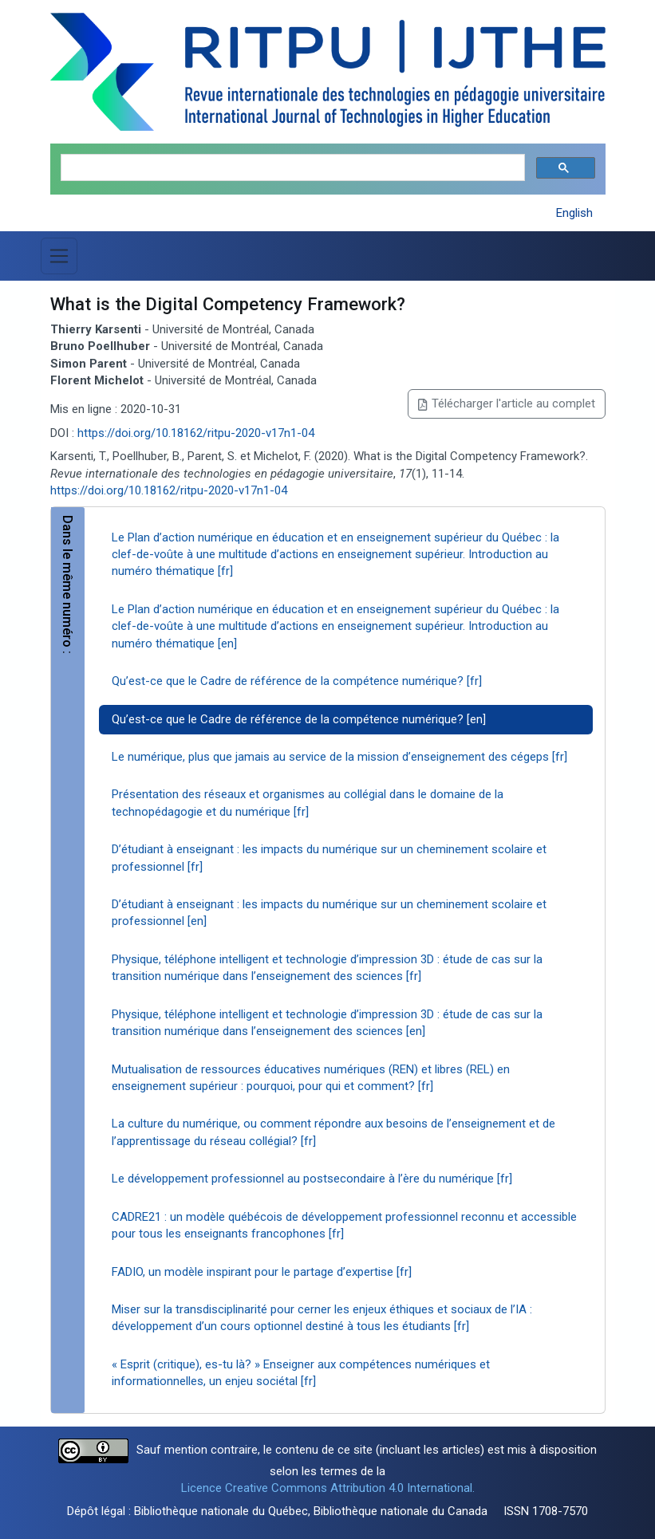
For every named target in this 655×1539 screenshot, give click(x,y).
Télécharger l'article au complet (506, 403)
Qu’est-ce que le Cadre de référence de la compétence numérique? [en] (299, 719)
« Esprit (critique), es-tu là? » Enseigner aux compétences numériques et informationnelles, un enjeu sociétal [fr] (301, 1372)
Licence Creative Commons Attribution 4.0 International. (328, 1488)
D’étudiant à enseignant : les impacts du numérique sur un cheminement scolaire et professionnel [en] (329, 912)
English (574, 213)
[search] (291, 168)
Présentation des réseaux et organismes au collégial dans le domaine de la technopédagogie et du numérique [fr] (307, 802)
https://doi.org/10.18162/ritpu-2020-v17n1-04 (195, 433)
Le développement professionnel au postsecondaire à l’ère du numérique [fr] (312, 1178)
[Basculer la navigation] (59, 256)
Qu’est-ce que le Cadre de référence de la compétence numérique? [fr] (297, 681)
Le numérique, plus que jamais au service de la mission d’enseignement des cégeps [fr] (339, 757)
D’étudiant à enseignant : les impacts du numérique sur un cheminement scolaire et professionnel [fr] (329, 857)
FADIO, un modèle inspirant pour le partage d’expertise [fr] (262, 1272)
